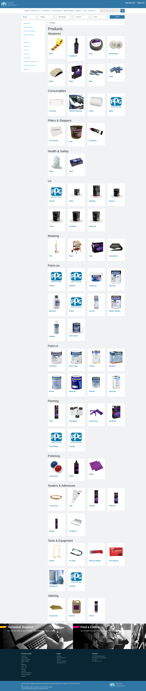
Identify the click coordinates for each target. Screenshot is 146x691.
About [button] (78, 10)
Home (27, 10)
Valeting (26, 69)
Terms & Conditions (61, 661)
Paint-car (27, 46)
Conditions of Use (61, 662)
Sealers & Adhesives (30, 61)
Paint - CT (23, 668)
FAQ (85, 10)
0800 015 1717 (130, 3)
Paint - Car (24, 666)
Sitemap (59, 656)
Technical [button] (46, 10)
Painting (26, 54)
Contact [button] (91, 10)
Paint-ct (26, 50)
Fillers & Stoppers (29, 31)
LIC (22, 662)
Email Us (141, 3)
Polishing (27, 58)
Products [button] (35, 10)
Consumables (28, 27)
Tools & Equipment (30, 65)
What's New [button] (68, 10)
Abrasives (27, 23)
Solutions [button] (57, 10)
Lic (25, 38)
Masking (26, 42)
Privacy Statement (61, 657)
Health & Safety (29, 35)
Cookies (59, 659)
